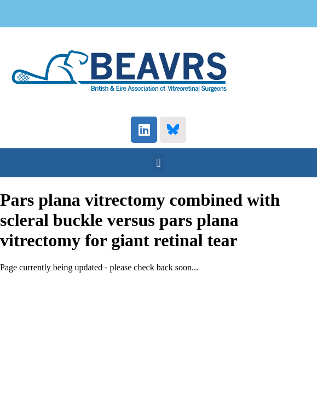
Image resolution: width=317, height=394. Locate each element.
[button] (158, 163)
